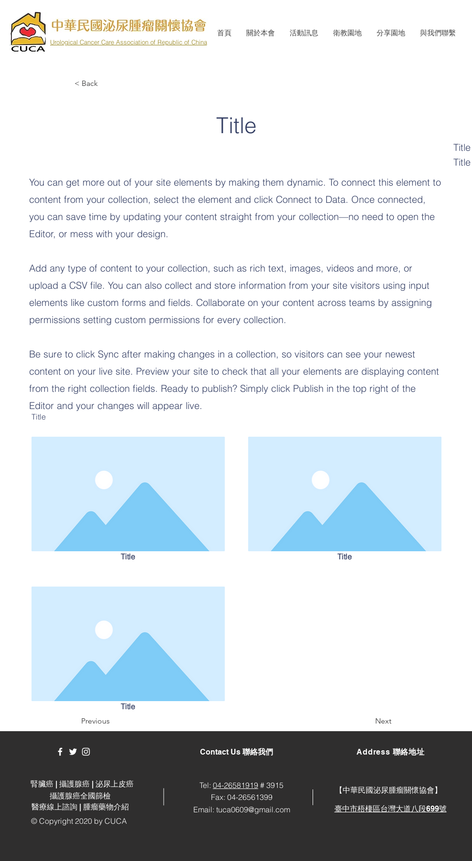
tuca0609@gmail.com (253, 809)
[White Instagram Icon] (86, 751)
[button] (260, 33)
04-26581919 (235, 785)
